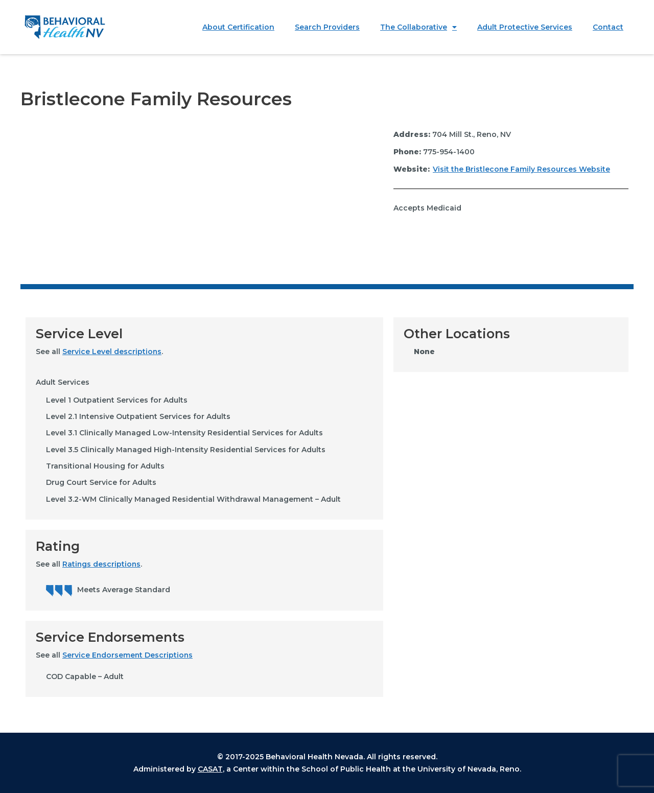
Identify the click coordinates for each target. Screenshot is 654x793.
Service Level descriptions (112, 351)
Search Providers (327, 27)
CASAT (210, 769)
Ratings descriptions (102, 564)
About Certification (238, 27)
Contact (608, 27)
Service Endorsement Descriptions (128, 655)
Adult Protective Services (524, 27)
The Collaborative (418, 27)
